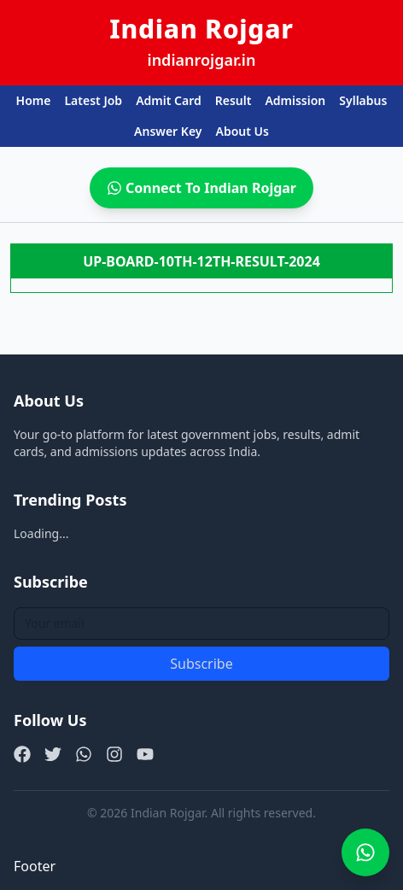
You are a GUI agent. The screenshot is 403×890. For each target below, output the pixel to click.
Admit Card (169, 100)
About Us (241, 131)
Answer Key (168, 131)
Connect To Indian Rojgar (201, 188)
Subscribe (201, 663)
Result (233, 100)
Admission (295, 100)
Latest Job (93, 100)
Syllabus (363, 100)
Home (33, 100)
